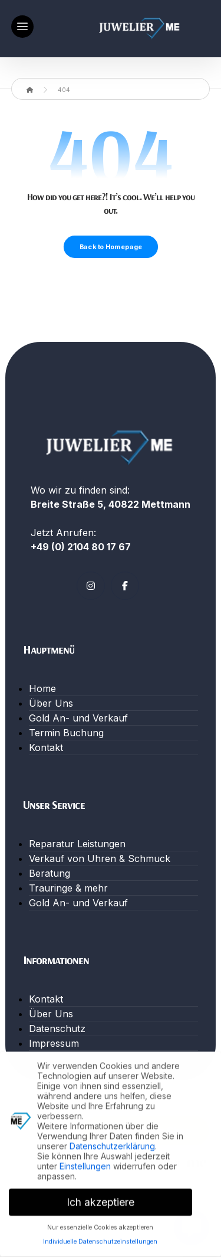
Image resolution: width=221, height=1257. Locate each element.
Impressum (54, 1043)
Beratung (49, 873)
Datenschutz (57, 1028)
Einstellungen (85, 1163)
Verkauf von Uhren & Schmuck (99, 858)
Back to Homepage (110, 247)
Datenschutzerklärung (112, 1143)
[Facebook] (125, 586)
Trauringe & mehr (68, 888)
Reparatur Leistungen (77, 844)
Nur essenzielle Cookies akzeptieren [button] (100, 1224)
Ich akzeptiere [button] (100, 1199)
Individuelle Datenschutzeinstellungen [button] (100, 1239)
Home (42, 688)
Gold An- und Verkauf (78, 718)
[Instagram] (91, 586)
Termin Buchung (66, 733)
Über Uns (51, 703)
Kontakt (46, 747)
